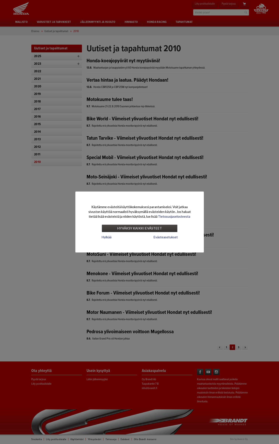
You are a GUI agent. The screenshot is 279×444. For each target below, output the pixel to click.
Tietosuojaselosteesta (174, 216)
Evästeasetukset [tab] (165, 237)
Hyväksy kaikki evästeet (139, 228)
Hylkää (106, 237)
